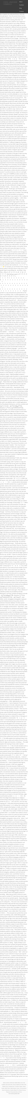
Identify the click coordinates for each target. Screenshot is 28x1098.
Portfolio (21, 5)
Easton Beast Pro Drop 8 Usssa (18, 1090)
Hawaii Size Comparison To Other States (12, 1086)
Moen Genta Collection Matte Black (12, 1082)
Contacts (21, 11)
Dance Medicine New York (19, 1084)
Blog (20, 8)
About (20, 1)
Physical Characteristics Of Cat (14, 1092)
